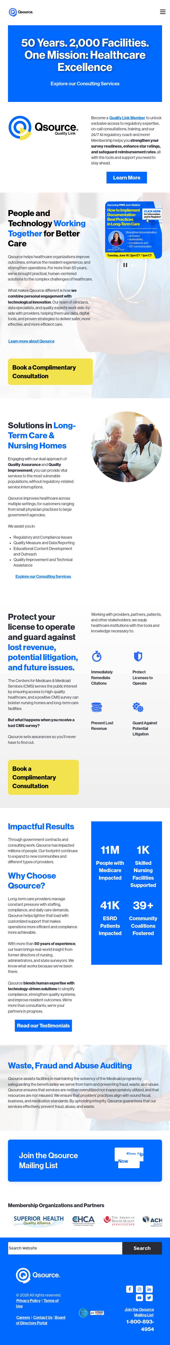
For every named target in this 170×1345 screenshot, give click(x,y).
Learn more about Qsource (31, 341)
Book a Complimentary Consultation (44, 371)
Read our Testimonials (43, 1025)
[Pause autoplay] (125, 265)
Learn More (126, 177)
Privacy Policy (28, 1300)
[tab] (132, 265)
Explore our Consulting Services (85, 84)
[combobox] (65, 1248)
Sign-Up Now (130, 1158)
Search (142, 1248)
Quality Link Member (127, 117)
